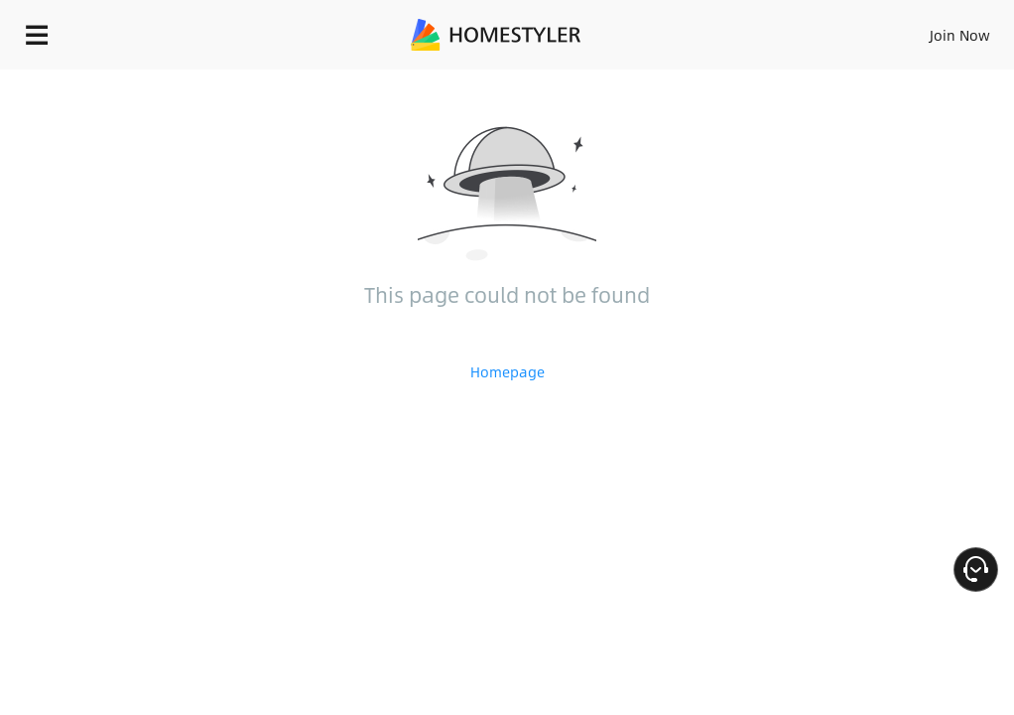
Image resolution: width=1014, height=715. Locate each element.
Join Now (960, 35)
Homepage (507, 371)
